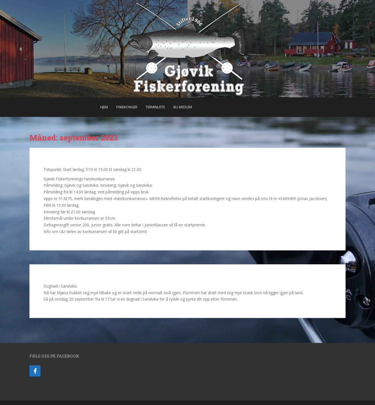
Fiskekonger (126, 107)
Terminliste (155, 107)
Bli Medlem (182, 107)
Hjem (104, 107)
